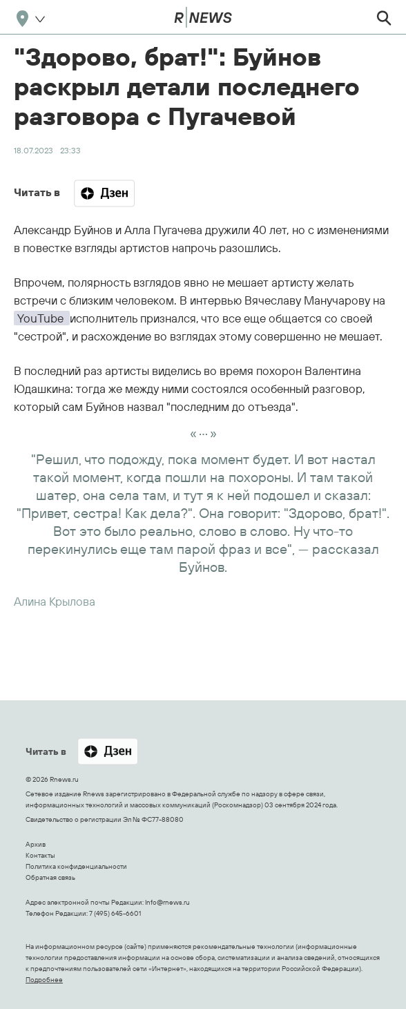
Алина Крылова (54, 601)
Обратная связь (50, 877)
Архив (36, 844)
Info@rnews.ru (167, 902)
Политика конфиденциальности (76, 866)
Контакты (40, 855)
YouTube (41, 318)
